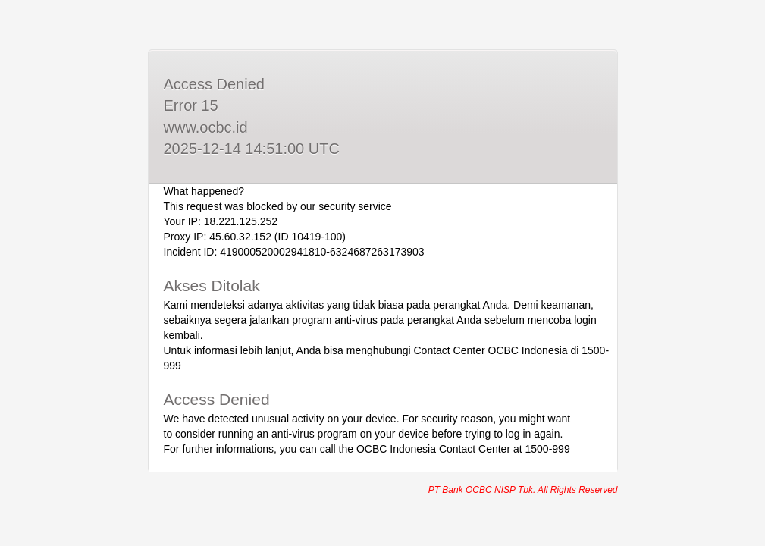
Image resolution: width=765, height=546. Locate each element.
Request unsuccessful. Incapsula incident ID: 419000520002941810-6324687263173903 (382, 273)
